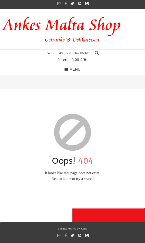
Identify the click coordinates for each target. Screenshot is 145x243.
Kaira (84, 228)
